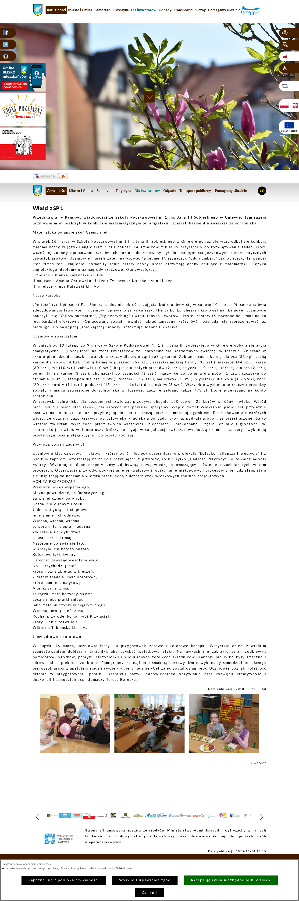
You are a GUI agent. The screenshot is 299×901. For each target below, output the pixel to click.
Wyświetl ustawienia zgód (145, 880)
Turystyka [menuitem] (121, 9)
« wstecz (258, 763)
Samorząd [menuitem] (102, 9)
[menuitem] (143, 10)
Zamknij (149, 892)
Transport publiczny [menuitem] (190, 9)
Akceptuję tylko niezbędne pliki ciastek (231, 880)
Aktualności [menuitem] (56, 9)
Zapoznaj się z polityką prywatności (63, 880)
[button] (289, 33)
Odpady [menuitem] (165, 9)
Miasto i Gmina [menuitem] (80, 9)
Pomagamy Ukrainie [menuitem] (224, 9)
